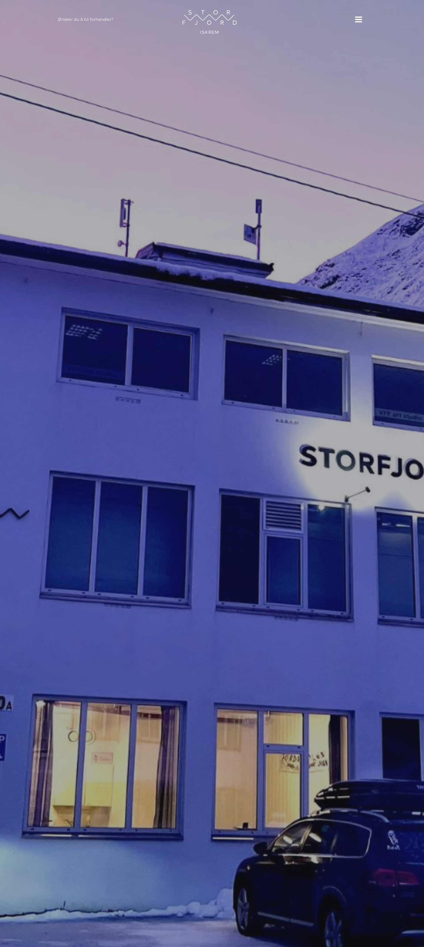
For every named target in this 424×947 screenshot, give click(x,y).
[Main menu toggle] (358, 19)
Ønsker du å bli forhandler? (86, 19)
